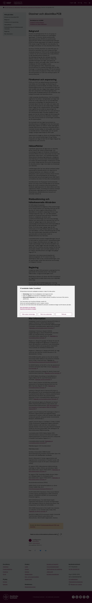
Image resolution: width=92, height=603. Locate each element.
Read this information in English (28, 309)
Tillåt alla (63, 314)
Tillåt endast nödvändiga (28, 314)
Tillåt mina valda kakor (46, 314)
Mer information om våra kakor (28, 307)
